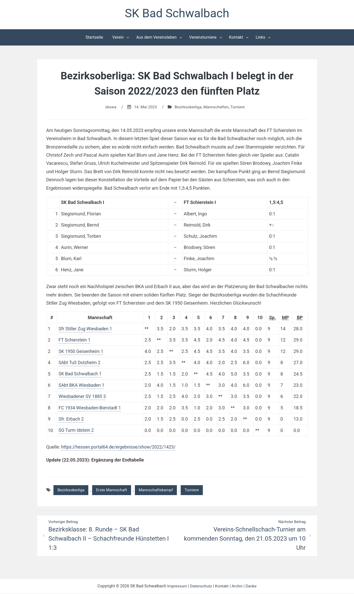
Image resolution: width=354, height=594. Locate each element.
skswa (109, 107)
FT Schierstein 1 (75, 340)
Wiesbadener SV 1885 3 (83, 396)
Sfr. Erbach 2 (71, 419)
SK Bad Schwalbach (177, 13)
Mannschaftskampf (159, 490)
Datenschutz (200, 586)
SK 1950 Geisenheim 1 (82, 351)
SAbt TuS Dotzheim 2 (80, 363)
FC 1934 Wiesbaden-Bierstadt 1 (91, 407)
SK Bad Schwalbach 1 (81, 374)
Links (260, 37)
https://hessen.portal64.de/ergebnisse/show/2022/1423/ (119, 447)
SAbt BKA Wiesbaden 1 (82, 385)
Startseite (94, 37)
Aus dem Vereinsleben (156, 37)
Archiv (238, 586)
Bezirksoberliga (188, 107)
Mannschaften (217, 107)
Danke (252, 586)
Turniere (239, 107)
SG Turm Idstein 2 (77, 430)
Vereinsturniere (203, 37)
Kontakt (236, 37)
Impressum (176, 586)
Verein (118, 37)
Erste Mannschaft (113, 490)
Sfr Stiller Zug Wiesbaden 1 (86, 329)
